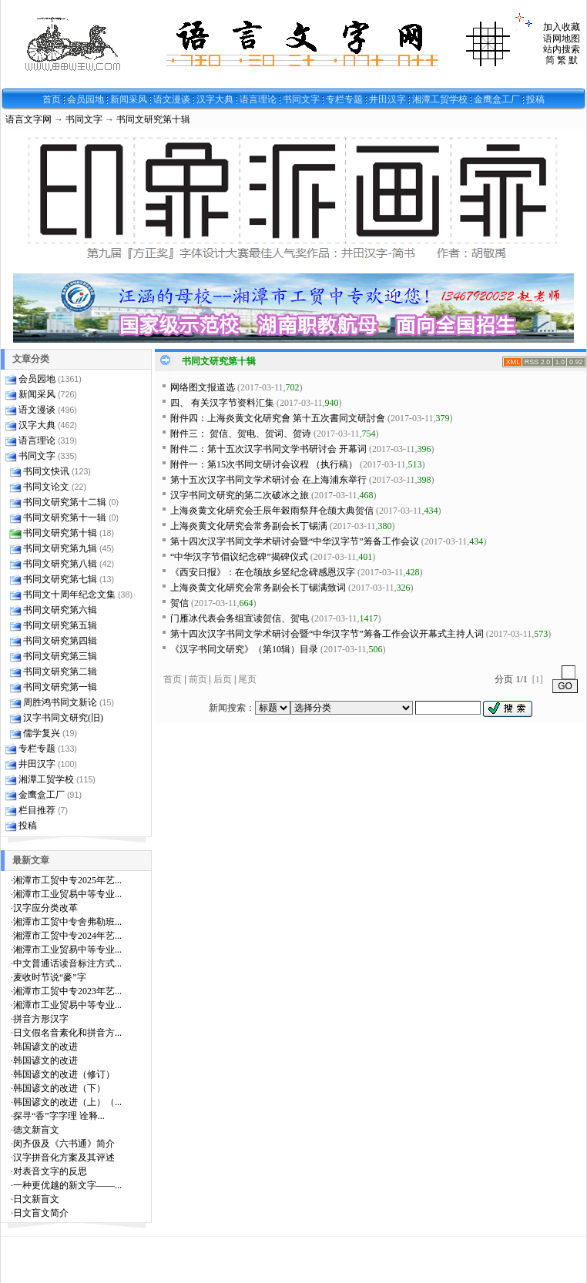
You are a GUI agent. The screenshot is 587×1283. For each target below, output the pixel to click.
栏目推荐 (36, 810)
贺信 (179, 603)
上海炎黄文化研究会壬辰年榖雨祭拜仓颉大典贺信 (272, 510)
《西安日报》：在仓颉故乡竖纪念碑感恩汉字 (262, 572)
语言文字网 (28, 119)
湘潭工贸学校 (440, 99)
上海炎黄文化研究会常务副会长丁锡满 (248, 526)
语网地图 (561, 38)
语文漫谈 (171, 99)
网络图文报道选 (202, 387)
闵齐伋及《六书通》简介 (64, 1143)
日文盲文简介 (41, 1213)
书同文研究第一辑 (60, 687)
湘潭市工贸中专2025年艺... (67, 880)
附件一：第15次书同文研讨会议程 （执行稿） (263, 464)
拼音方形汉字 (41, 1018)
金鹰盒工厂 (497, 99)
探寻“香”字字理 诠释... (59, 1115)
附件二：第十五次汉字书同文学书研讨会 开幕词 (268, 449)
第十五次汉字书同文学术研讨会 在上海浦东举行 (268, 479)
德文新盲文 (36, 1129)
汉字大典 (214, 99)
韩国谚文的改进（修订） (64, 1074)
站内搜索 (561, 49)
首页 (51, 99)
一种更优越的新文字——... (67, 1185)
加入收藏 (561, 27)
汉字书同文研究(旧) (63, 717)
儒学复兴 (41, 733)
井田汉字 (387, 99)
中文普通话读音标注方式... (67, 963)
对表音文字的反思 (50, 1171)
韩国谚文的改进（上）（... (67, 1102)
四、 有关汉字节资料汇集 (222, 402)
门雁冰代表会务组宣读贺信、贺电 (239, 618)
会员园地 (85, 99)
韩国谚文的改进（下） (59, 1088)
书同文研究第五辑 (60, 625)
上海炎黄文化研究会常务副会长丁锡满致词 (258, 587)
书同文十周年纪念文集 (69, 594)
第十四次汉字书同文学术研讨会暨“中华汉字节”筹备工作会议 (294, 541)
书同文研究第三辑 (60, 656)
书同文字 (301, 99)
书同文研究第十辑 (153, 119)
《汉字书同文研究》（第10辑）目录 (244, 649)
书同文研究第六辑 (60, 610)
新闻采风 (128, 99)
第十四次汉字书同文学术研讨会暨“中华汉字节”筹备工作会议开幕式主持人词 (327, 633)
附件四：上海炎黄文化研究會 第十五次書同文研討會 (277, 418)
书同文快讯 (46, 471)
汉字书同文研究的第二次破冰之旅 (239, 495)
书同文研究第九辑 (60, 548)
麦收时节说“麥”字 (49, 977)
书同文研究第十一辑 (64, 517)
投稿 (535, 99)
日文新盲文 (36, 1199)
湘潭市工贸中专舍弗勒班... (67, 921)
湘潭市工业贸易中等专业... (67, 894)
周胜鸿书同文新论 (60, 702)
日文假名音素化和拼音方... (67, 1032)
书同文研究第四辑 (60, 640)
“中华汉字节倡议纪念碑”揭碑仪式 (239, 556)
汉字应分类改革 (45, 908)
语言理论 (258, 99)
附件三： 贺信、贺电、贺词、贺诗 (240, 433)
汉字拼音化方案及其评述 (64, 1157)
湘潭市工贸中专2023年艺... (67, 991)
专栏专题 (344, 99)
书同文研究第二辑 (60, 671)
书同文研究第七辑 (60, 579)
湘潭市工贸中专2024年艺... (67, 935)
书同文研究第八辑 (60, 563)
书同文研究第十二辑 (64, 502)
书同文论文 (46, 486)
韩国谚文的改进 (45, 1046)
